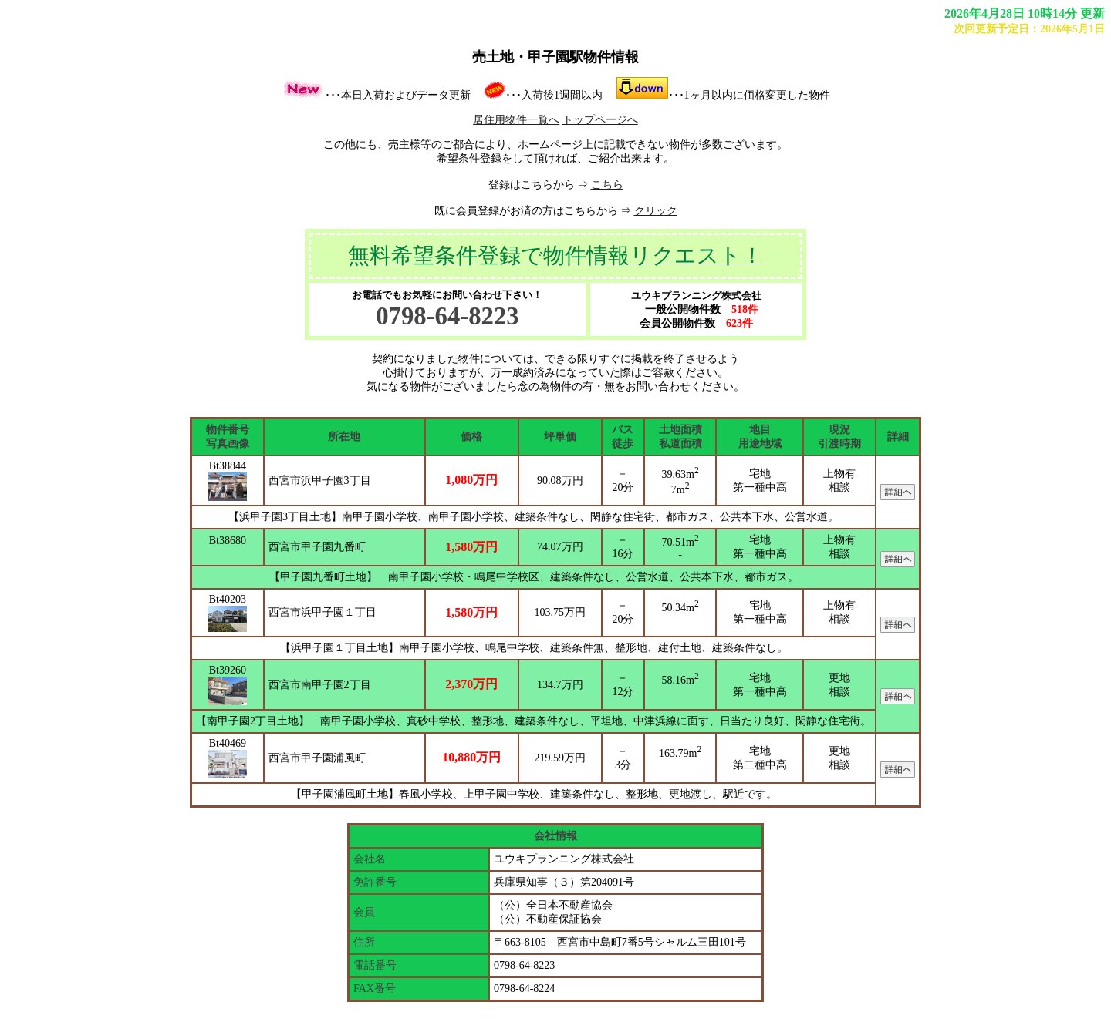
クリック (655, 211)
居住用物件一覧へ (516, 120)
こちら (607, 184)
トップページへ (600, 120)
